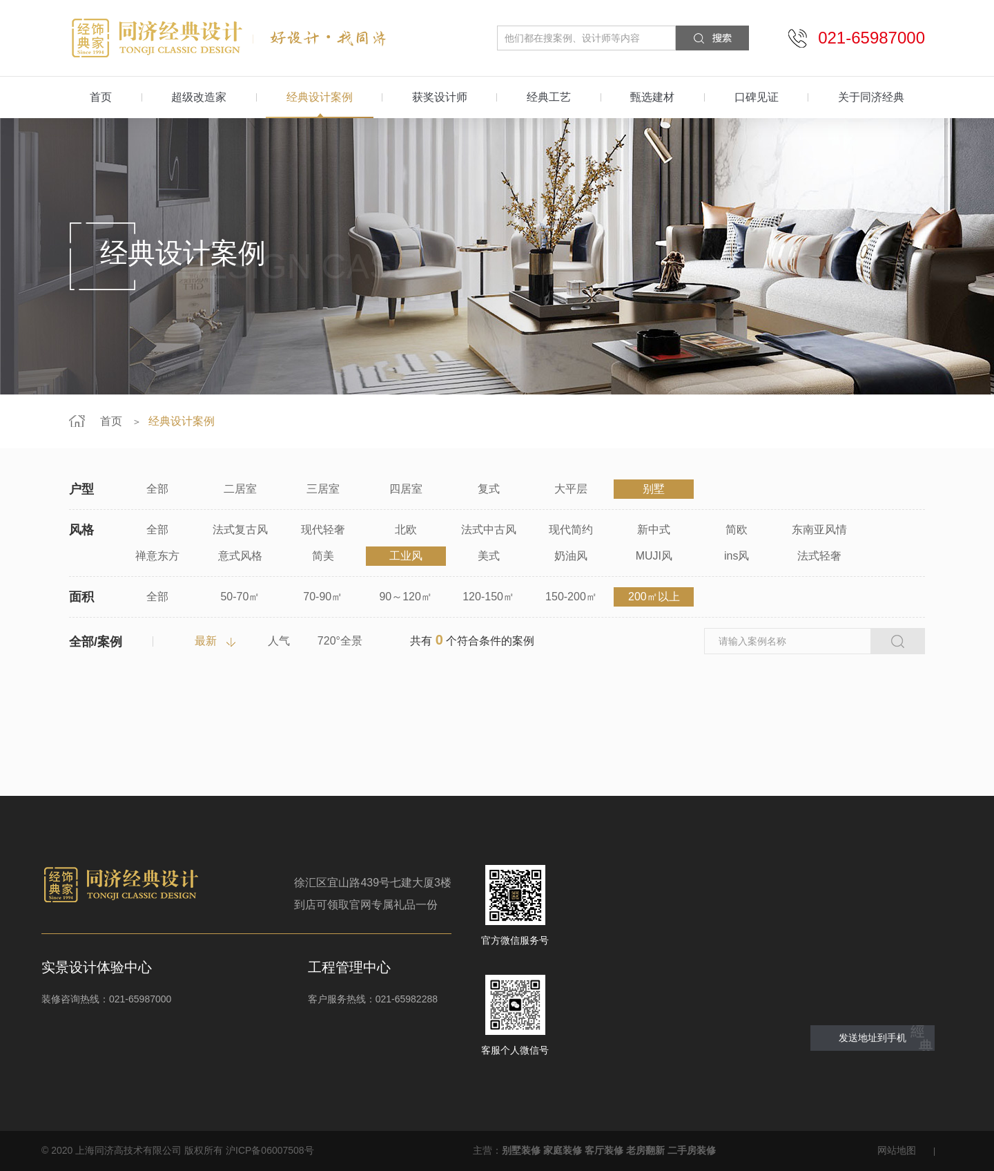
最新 (206, 641)
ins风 (736, 556)
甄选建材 (652, 97)
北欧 (406, 529)
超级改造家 (198, 97)
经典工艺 (549, 97)
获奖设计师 (439, 97)
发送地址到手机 (872, 1037)
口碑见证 (756, 97)
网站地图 (896, 1150)
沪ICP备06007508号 (270, 1150)
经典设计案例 (319, 97)
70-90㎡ (322, 596)
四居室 (405, 489)
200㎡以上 (654, 596)
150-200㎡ (571, 596)
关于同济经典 (871, 97)
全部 (157, 489)
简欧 (736, 529)
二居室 (240, 489)
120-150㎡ (488, 596)
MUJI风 (654, 556)
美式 (489, 556)
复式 (489, 489)
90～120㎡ (405, 596)
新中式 (653, 529)
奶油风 (570, 556)
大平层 (570, 489)
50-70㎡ (240, 596)
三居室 (323, 489)
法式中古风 (488, 529)
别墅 (654, 489)
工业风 (405, 556)
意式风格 (240, 556)
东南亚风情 (819, 529)
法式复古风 (240, 529)
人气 (279, 641)
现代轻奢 (323, 529)
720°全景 (340, 641)
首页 (101, 97)
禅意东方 (157, 556)
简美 (323, 556)
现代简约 (571, 529)
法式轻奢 (819, 556)
